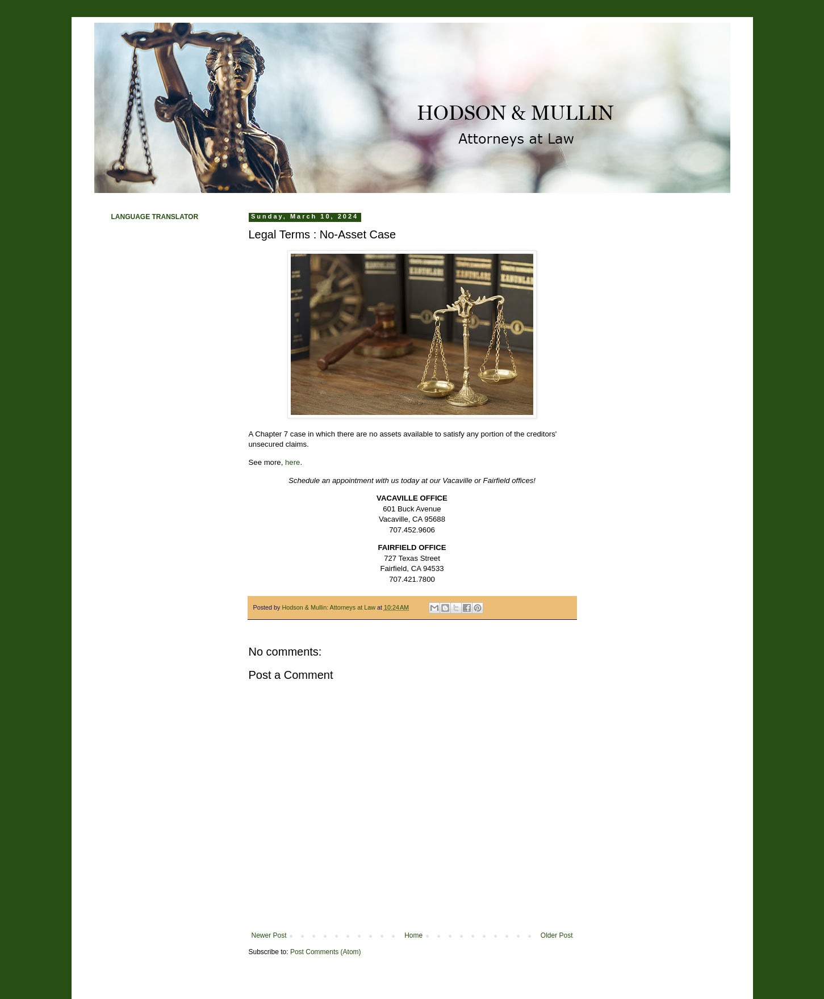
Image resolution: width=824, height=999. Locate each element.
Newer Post (269, 935)
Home (413, 935)
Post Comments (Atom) (325, 952)
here (292, 462)
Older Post (557, 935)
